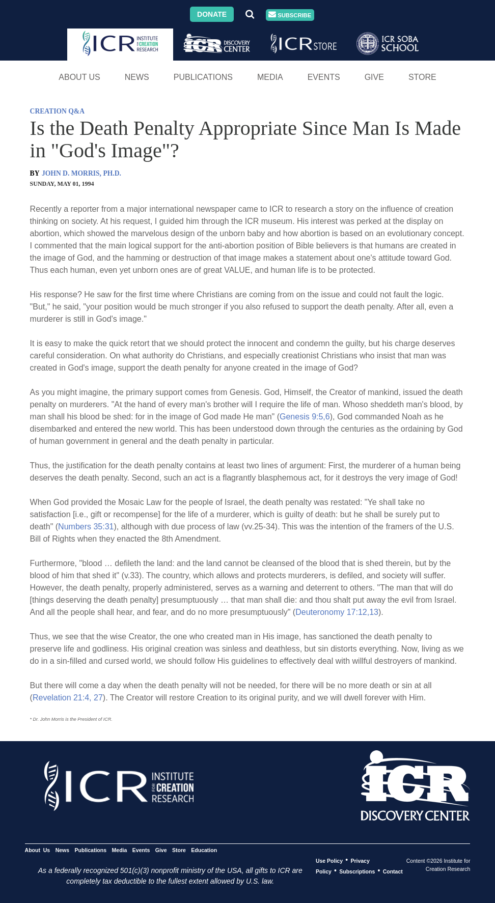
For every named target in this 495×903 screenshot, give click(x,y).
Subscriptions (357, 871)
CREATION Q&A (57, 111)
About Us (79, 77)
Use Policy (329, 860)
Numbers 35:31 (86, 526)
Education (204, 849)
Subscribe (289, 15)
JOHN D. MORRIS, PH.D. (81, 173)
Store (422, 77)
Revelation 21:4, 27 (68, 697)
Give (374, 77)
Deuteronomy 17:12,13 (336, 612)
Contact (393, 871)
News (137, 77)
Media (270, 77)
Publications (203, 77)
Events (324, 77)
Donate (212, 14)
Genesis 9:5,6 (305, 416)
